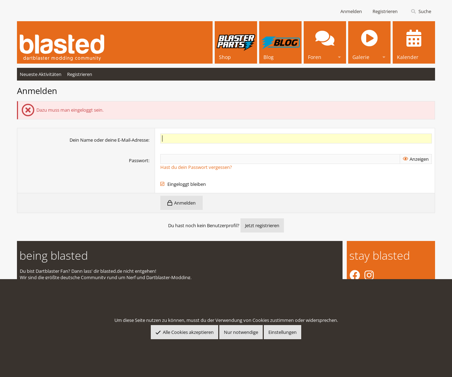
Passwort (138, 160)
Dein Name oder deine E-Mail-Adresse (109, 140)
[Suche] (420, 11)
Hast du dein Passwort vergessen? (196, 167)
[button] (339, 56)
